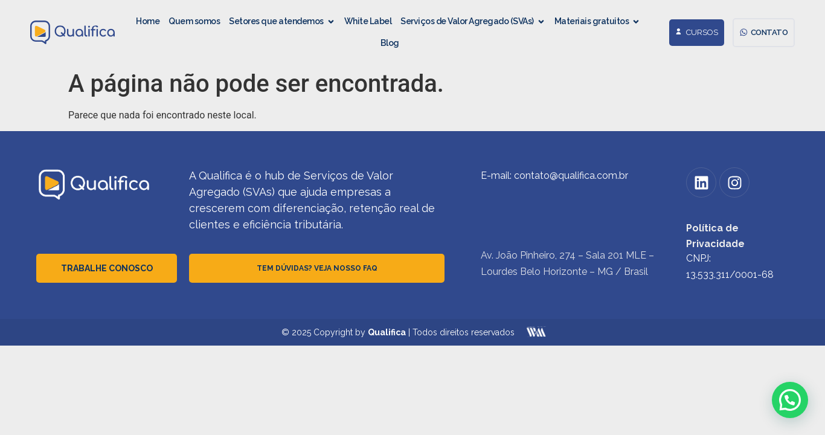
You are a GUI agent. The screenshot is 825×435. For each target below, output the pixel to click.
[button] (790, 400)
